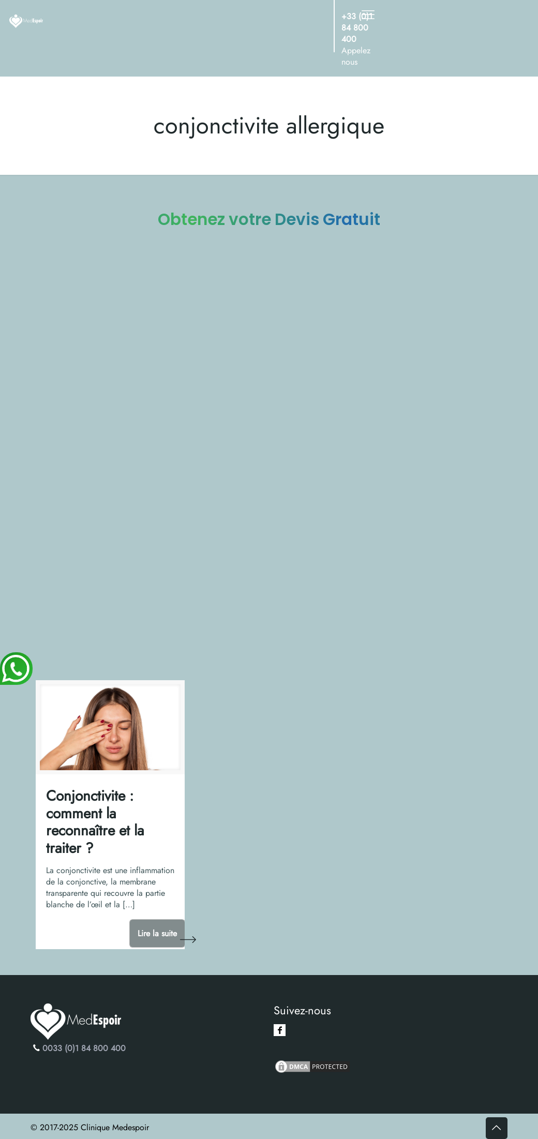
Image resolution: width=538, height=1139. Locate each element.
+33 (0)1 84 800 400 (356, 27)
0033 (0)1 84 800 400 (84, 1048)
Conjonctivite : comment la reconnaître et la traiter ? (95, 822)
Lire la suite (157, 933)
